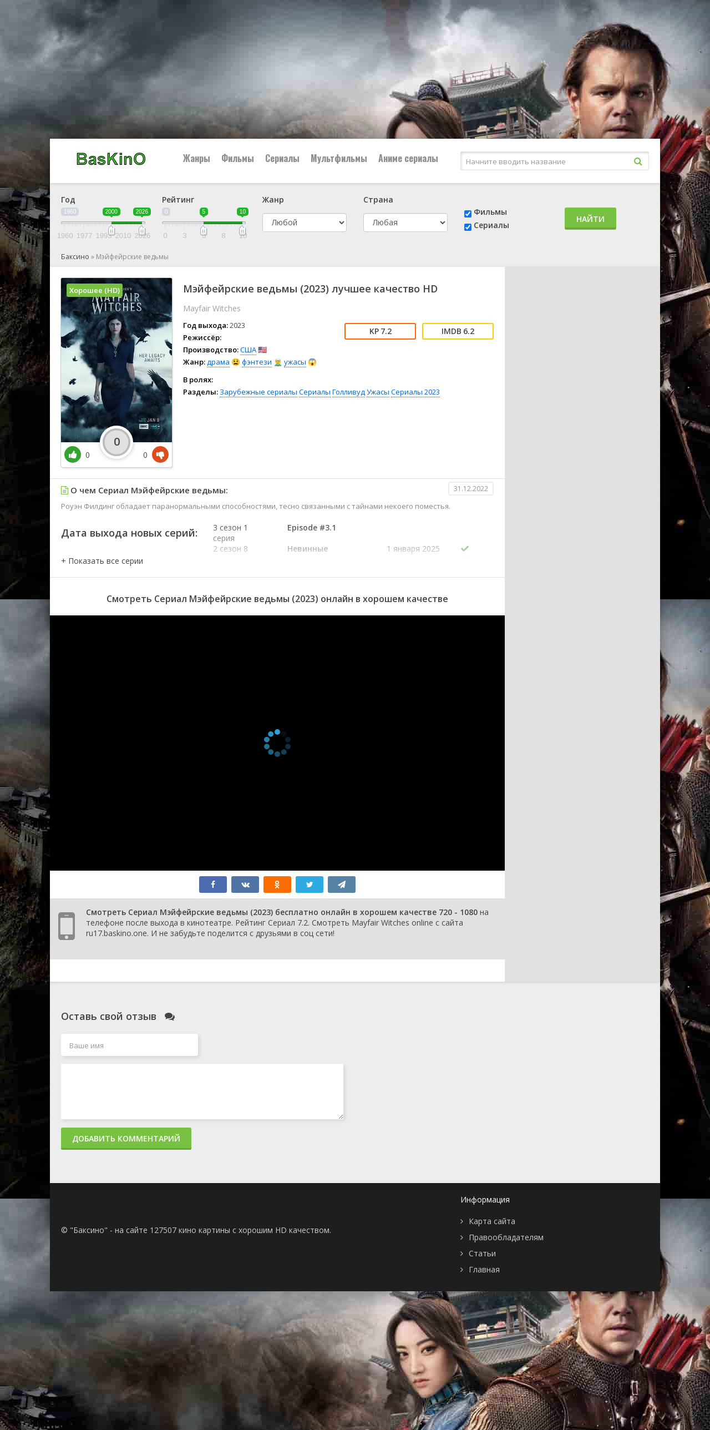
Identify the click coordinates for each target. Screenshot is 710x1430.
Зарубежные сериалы (258, 392)
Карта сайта (492, 1221)
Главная (484, 1269)
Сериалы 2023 (415, 392)
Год (68, 199)
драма (218, 362)
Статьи (482, 1253)
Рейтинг (178, 199)
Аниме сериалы (408, 158)
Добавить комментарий (126, 1138)
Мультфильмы (339, 158)
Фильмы (237, 158)
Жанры (196, 158)
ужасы (295, 362)
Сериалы (282, 158)
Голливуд (348, 392)
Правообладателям (506, 1237)
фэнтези (257, 362)
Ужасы (378, 392)
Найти (590, 219)
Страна (378, 199)
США (248, 350)
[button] (102, 560)
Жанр (273, 199)
